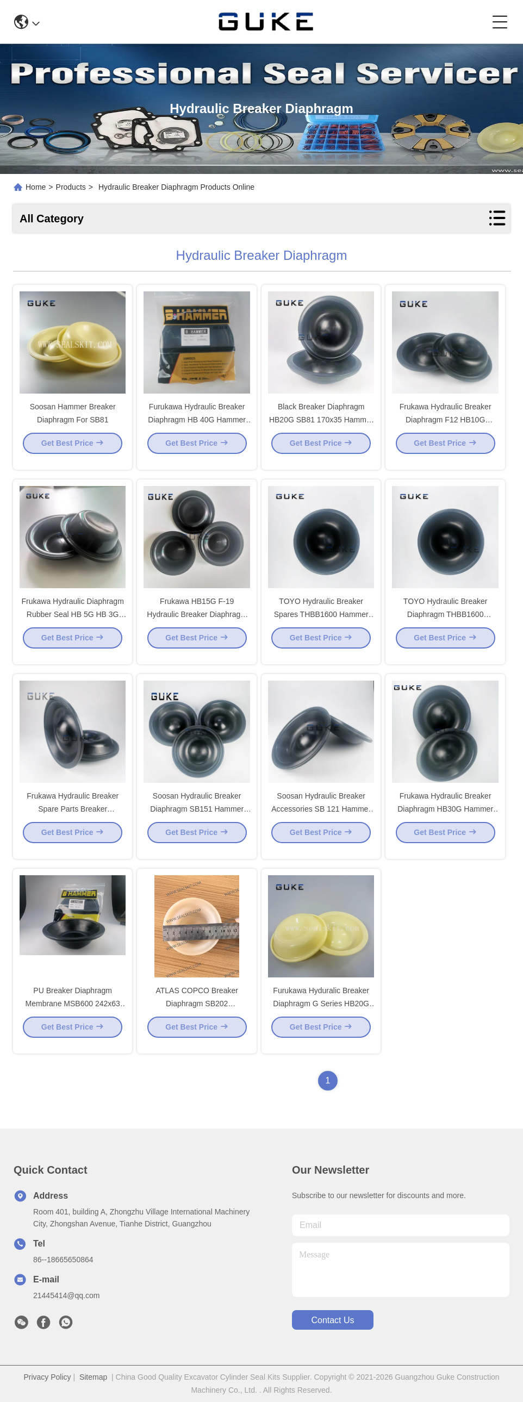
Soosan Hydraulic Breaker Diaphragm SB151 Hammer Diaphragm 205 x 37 (197, 817)
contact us (332, 1320)
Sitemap (93, 1377)
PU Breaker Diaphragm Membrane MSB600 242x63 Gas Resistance (73, 1012)
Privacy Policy (47, 1377)
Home (36, 187)
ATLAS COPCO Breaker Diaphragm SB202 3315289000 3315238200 (196, 1012)
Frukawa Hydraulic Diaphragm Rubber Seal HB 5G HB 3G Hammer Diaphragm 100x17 (73, 623)
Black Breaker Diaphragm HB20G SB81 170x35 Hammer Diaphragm (321, 428)
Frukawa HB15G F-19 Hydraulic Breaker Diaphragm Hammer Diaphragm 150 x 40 (197, 623)
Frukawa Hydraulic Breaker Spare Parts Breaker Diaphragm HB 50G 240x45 (73, 817)
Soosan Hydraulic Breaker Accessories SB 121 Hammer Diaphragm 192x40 (321, 817)
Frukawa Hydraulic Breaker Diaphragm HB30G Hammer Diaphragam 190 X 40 (445, 817)
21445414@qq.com (66, 1295)
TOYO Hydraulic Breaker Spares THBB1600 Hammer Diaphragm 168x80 (321, 623)
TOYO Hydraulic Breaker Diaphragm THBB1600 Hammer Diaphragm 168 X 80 (445, 623)
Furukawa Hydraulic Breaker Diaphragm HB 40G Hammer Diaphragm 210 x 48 (197, 428)
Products (71, 187)
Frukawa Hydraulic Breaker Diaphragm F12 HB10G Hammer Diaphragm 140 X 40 (445, 428)
